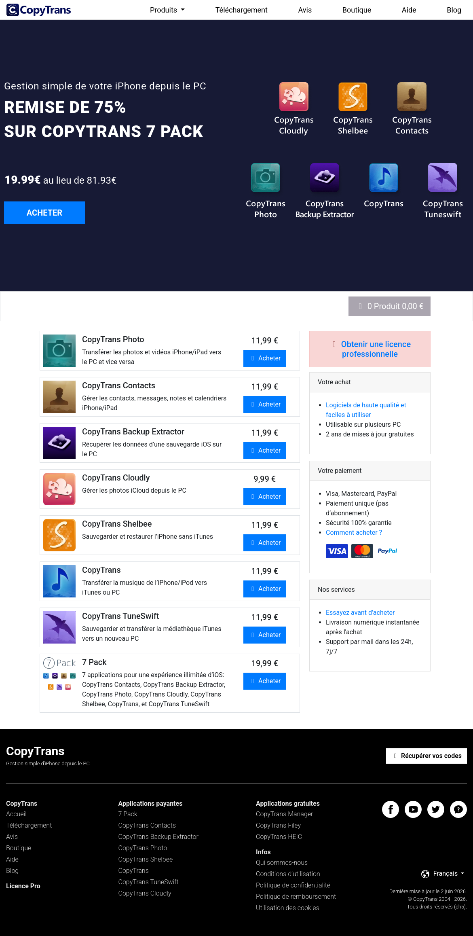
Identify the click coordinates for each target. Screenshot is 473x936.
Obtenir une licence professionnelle (376, 349)
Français (440, 874)
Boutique (356, 10)
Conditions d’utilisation (288, 874)
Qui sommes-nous (282, 862)
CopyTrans (133, 871)
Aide (409, 10)
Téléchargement (241, 10)
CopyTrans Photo (142, 848)
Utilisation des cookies (287, 908)
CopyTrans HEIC (279, 837)
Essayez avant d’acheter (360, 612)
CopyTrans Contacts (147, 825)
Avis (305, 10)
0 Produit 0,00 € (389, 306)
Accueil (16, 814)
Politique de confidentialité (293, 885)
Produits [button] (164, 10)
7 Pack (127, 814)
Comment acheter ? (354, 532)
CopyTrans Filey (278, 825)
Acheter (265, 358)
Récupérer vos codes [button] (426, 756)
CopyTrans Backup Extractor (158, 837)
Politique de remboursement (296, 896)
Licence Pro (23, 886)
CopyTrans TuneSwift (148, 882)
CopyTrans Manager (284, 814)
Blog (454, 10)
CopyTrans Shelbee (145, 859)
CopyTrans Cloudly (144, 893)
